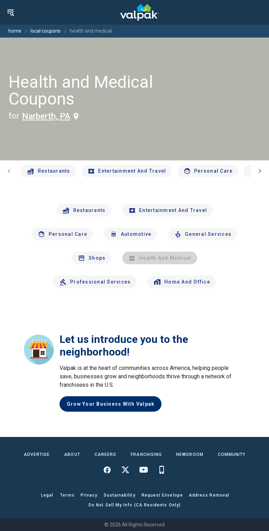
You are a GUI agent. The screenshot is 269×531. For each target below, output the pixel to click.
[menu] (10, 12)
